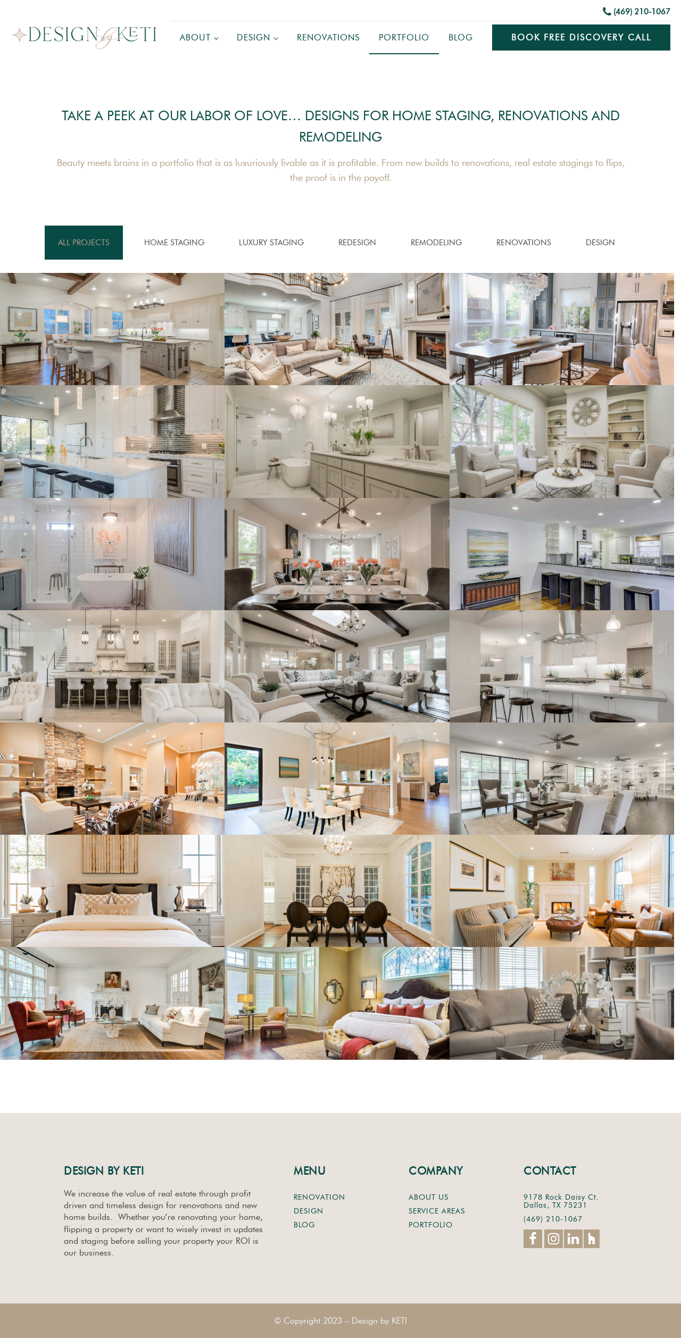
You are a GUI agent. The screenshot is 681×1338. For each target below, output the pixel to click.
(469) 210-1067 (641, 11)
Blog (461, 37)
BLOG (304, 1225)
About (195, 37)
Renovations (328, 37)
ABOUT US (429, 1197)
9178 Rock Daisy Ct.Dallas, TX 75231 (561, 1201)
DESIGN (308, 1211)
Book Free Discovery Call (581, 37)
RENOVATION (319, 1197)
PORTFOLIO (431, 1225)
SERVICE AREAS (437, 1211)
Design (253, 37)
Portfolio (404, 37)
